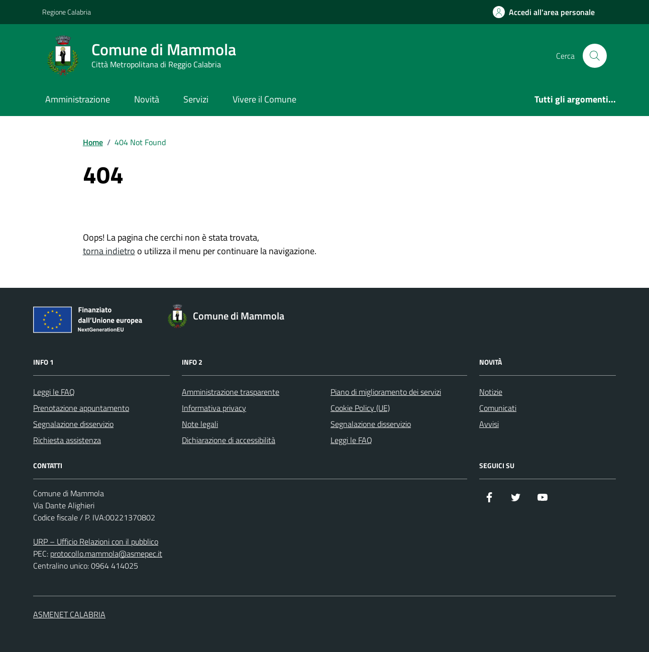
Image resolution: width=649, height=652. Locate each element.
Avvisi (489, 424)
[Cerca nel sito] (595, 56)
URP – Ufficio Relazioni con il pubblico (95, 541)
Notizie (490, 392)
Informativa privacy (214, 408)
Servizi (195, 99)
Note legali (200, 424)
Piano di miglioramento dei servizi (386, 392)
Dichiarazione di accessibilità (228, 440)
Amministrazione (77, 99)
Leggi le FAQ (54, 392)
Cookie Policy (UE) (360, 408)
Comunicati (497, 408)
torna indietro (109, 251)
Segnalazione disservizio (73, 424)
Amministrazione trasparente (230, 392)
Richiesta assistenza (67, 440)
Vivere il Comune (264, 99)
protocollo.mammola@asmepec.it (106, 554)
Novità (146, 99)
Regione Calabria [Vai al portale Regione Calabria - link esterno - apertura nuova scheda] (66, 12)
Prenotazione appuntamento (81, 408)
